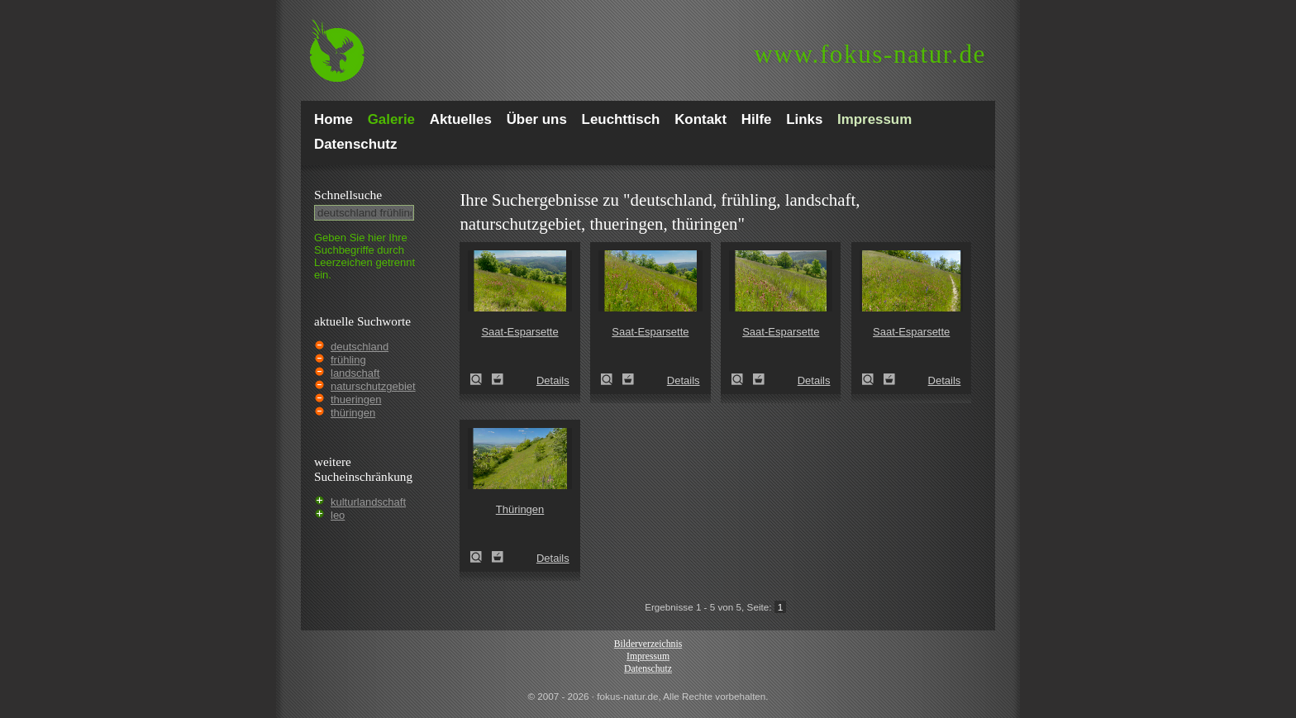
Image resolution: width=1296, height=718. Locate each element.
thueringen (356, 399)
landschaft (355, 373)
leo (338, 515)
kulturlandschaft (368, 502)
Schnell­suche (348, 195)
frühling (348, 360)
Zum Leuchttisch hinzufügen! (497, 379)
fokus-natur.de (870, 54)
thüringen (353, 413)
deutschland (359, 346)
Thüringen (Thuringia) (481, 557)
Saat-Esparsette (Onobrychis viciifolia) (481, 379)
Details (552, 380)
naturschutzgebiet (373, 386)
